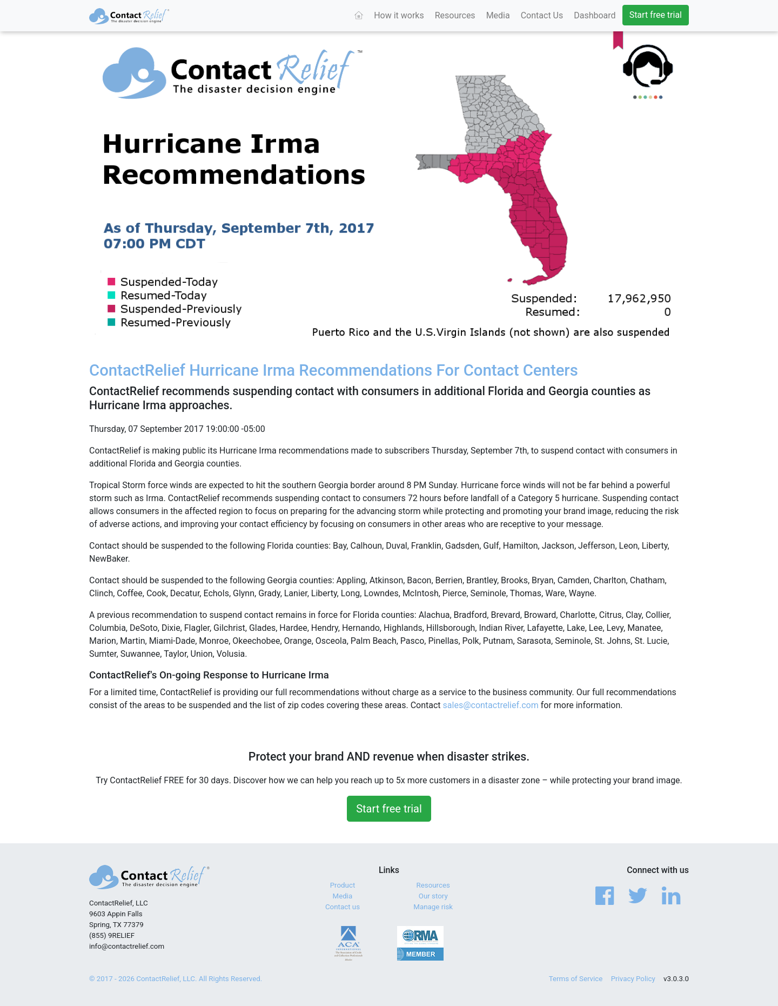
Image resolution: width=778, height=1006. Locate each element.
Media (498, 15)
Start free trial (655, 15)
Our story (433, 896)
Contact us (342, 907)
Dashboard (594, 15)
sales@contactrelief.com (491, 705)
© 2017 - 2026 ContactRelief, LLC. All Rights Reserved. (175, 979)
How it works (399, 15)
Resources (455, 15)
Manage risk (433, 907)
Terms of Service (576, 979)
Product (343, 885)
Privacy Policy (633, 979)
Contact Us (542, 15)
